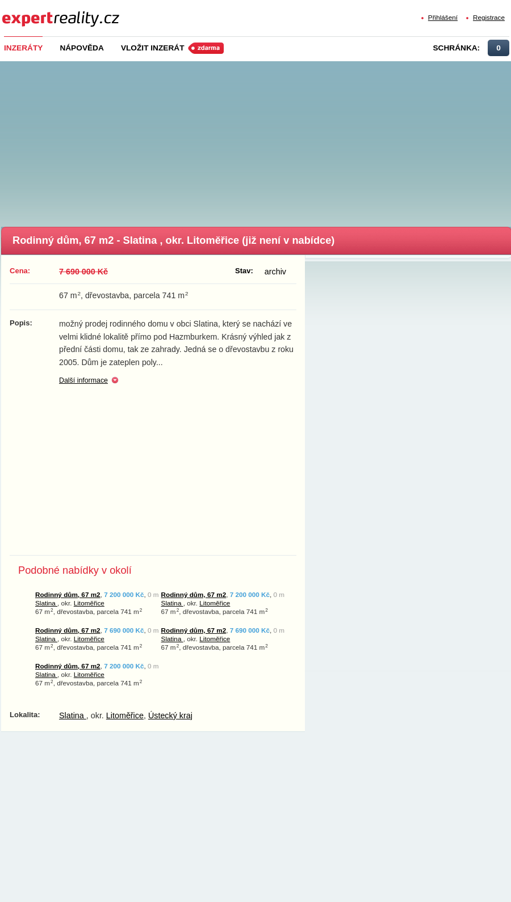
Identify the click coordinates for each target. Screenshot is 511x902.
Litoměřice (89, 603)
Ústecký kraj (170, 715)
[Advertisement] (257, 140)
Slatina (46, 603)
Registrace (489, 17)
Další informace (83, 380)
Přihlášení (443, 17)
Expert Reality (23, 12)
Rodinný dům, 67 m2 (67, 594)
